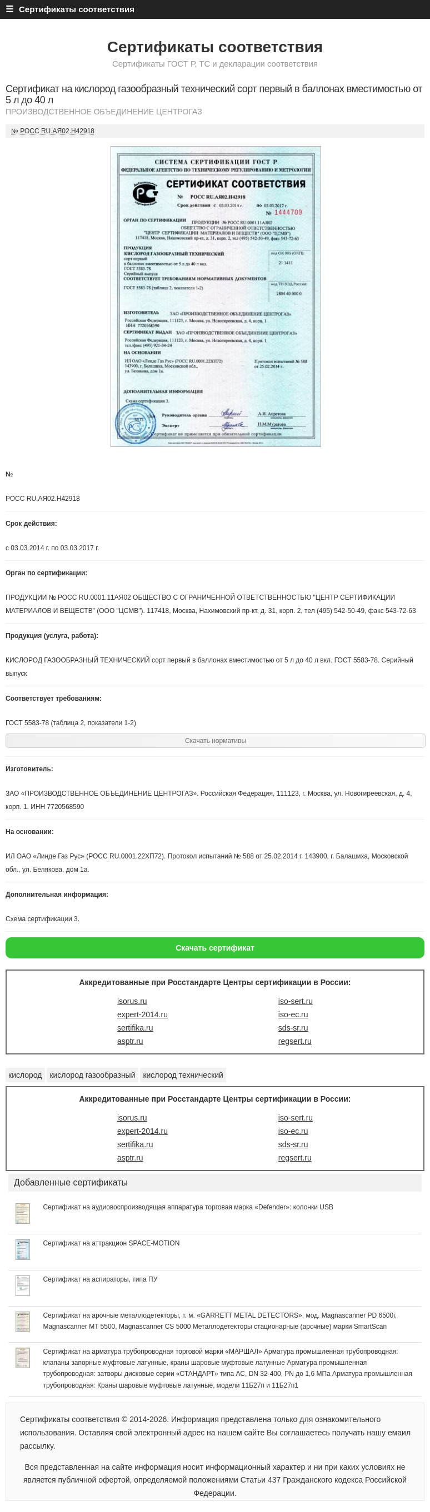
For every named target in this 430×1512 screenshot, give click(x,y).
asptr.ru (130, 1041)
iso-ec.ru (293, 1014)
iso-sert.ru (295, 1001)
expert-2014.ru (142, 1014)
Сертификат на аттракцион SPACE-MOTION (111, 1243)
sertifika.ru (135, 1027)
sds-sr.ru (293, 1027)
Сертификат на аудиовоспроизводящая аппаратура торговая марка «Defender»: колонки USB (188, 1207)
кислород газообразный (92, 1075)
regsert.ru (295, 1041)
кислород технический (183, 1075)
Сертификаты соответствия (215, 47)
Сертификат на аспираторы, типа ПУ (100, 1279)
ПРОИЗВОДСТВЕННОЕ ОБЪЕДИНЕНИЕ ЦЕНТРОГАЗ (104, 111)
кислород (25, 1075)
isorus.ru (132, 1001)
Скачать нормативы (215, 741)
